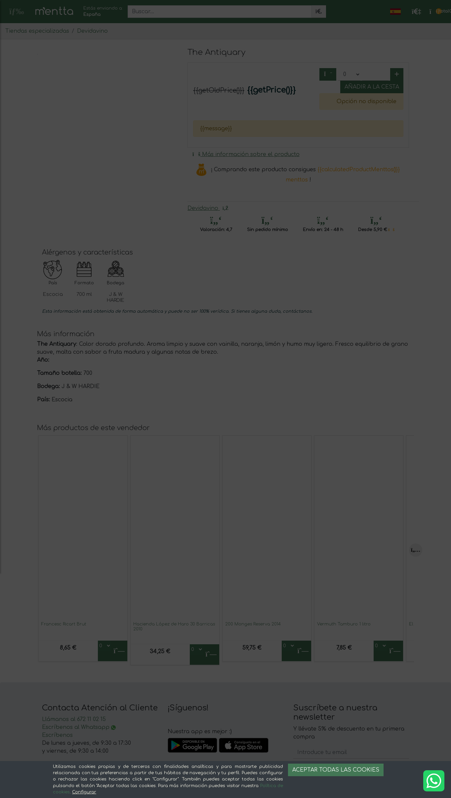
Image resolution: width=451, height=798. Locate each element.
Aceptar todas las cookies (335, 770)
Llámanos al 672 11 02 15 (74, 719)
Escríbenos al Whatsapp (79, 727)
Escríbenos (57, 735)
